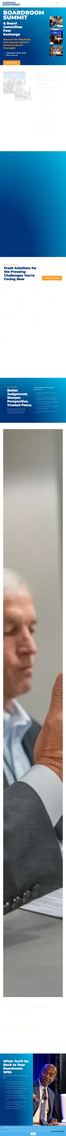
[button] (57, 3)
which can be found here (57, 1131)
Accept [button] (33, 1133)
